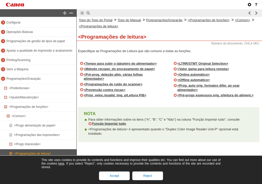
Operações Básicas (19, 32)
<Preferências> (19, 88)
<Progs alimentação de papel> (35, 125)
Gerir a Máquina (17, 69)
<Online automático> (193, 74)
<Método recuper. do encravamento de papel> (119, 69)
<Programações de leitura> (32, 153)
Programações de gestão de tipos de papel (35, 41)
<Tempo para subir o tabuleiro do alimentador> (120, 63)
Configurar (13, 22)
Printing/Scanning (18, 60)
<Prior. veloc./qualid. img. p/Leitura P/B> (115, 95)
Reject (147, 176)
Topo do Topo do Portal (95, 20)
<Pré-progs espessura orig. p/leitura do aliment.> (215, 95)
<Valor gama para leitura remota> (203, 69)
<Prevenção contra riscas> (104, 90)
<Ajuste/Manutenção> (24, 97)
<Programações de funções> (28, 107)
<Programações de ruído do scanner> (113, 84)
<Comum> (19, 116)
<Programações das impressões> (37, 135)
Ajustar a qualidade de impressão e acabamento (39, 50)
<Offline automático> (193, 80)
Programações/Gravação (23, 78)
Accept (114, 176)
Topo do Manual (129, 20)
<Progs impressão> (27, 144)
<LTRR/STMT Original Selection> (202, 63)
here (61, 163)
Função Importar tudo (109, 123)
